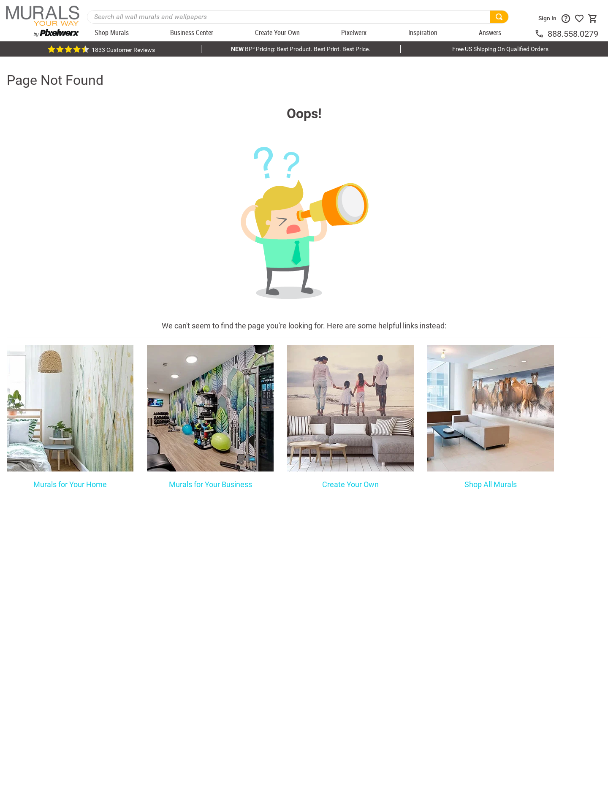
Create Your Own (350, 484)
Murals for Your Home (70, 484)
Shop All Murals (490, 484)
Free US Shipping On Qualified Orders (500, 49)
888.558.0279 (573, 34)
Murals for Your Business (210, 484)
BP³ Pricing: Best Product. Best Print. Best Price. (300, 49)
